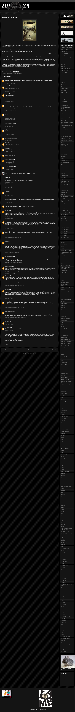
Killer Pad (63, 414)
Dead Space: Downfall (65, 339)
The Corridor (63, 563)
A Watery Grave (64, 51)
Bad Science (63, 82)
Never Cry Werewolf (65, 448)
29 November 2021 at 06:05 (10, 273)
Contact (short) (64, 320)
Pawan (6, 191)
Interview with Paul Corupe (66, 131)
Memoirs (62, 142)
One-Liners (63, 173)
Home (4, 11)
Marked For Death (64, 429)
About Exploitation (64, 53)
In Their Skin (63, 399)
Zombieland (63, 651)
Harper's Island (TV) (65, 379)
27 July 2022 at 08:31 (9, 341)
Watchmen (63, 640)
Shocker (62, 507)
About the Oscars (64, 70)
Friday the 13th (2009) (65, 364)
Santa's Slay (63, 501)
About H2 (63, 55)
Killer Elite (63, 412)
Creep (62, 322)
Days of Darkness (64, 335)
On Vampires (63, 168)
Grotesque (63, 375)
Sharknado (63, 505)
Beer (62, 86)
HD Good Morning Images (10, 155)
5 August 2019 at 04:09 (9, 134)
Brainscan (63, 305)
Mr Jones (63, 439)
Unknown (7, 210)
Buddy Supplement (9, 231)
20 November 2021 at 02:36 (10, 264)
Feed (62, 360)
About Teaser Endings (65, 68)
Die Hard (63, 347)
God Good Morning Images (10, 119)
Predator (62, 469)
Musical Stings (64, 149)
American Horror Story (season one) (65, 268)
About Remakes (64, 62)
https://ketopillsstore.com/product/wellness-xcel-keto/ (14, 271)
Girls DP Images (32, 106)
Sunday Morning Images (40, 106)
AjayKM (6, 129)
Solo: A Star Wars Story (65, 531)
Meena (6, 142)
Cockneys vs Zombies (65, 318)
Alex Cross (63, 257)
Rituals (62, 488)
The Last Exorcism (64, 587)
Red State (63, 479)
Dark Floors (63, 333)
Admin (6, 220)
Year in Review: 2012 (65, 229)
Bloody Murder (64, 301)
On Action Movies (64, 152)
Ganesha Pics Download (17, 106)
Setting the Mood (64, 179)
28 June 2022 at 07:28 (9, 324)
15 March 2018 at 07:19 (9, 126)
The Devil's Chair (64, 565)
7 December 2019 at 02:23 (10, 157)
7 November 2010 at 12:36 (10, 83)
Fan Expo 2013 (64, 101)
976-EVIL (63, 248)
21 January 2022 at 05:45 (9, 308)
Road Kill (63, 490)
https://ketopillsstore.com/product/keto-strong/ (13, 262)
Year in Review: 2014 (65, 233)
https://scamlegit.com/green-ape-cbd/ (12, 252)
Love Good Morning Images (10, 117)
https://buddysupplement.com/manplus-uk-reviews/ (14, 307)
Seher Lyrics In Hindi (18, 328)
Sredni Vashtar (64, 192)
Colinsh (6, 204)
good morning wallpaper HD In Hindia (12, 88)
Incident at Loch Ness (65, 401)
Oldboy (62, 450)
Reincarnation (63, 484)
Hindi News (33, 173)
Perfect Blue (63, 460)
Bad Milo (62, 280)
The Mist (62, 592)
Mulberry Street (64, 441)
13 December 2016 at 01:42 (10, 91)
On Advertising (64, 154)
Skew (62, 515)
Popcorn (62, 467)
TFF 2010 (63, 198)
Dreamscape (63, 352)
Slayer (62, 520)
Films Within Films (64, 105)
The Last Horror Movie (65, 589)
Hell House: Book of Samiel (66, 387)
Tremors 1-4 (63, 622)
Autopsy (62, 278)
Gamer (62, 371)
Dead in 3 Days (64, 337)
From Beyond (63, 366)
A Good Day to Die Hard (66, 250)
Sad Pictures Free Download (14, 144)
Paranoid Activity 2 (64, 458)
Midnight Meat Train (65, 431)
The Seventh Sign (64, 608)
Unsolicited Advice (64, 220)
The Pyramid (63, 604)
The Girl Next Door (64, 576)
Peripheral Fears (64, 175)
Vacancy (62, 634)
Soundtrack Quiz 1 (64, 188)
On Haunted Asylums (65, 160)
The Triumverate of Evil (65, 212)
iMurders (62, 397)
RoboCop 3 (63, 492)
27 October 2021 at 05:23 (9, 238)
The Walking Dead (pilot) (66, 616)
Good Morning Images (9, 115)
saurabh (6, 85)
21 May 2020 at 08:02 (9, 169)
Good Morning (7, 114)
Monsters (63, 435)
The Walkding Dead (15, 73)
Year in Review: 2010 (65, 225)
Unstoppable (63, 630)
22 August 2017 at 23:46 (9, 101)
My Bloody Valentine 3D (65, 446)
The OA (62, 598)
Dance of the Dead (64, 328)
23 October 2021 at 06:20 (9, 228)
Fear (62, 358)
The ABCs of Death (65, 548)
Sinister (62, 511)
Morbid (62, 437)
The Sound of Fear (64, 210)
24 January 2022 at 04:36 (9, 319)
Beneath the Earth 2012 (65, 88)
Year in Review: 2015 (65, 235)
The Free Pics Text (29, 200)
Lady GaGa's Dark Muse (66, 136)
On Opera (63, 164)
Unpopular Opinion (64, 218)
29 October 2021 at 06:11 (9, 253)
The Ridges (63, 606)
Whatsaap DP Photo (9, 106)
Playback (63, 465)
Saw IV (62, 503)
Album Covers (64, 76)
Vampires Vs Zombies (65, 636)
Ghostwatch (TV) (64, 373)
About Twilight (64, 72)
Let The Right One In (65, 420)
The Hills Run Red (64, 580)
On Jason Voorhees (65, 162)
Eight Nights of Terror (65, 99)
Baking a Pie (63, 84)
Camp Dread (63, 307)
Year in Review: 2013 (65, 231)
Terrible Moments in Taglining (67, 196)
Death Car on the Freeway (66, 341)
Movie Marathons (64, 147)
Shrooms (63, 509)
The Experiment (64, 569)
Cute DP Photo (26, 106)
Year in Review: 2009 (65, 222)
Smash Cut (63, 524)
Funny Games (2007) (65, 368)
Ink (61, 403)
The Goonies (63, 578)
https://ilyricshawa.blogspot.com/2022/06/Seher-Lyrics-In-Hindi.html (25, 323)
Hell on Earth (63, 120)
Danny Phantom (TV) (65, 330)
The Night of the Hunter (65, 594)
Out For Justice (64, 454)
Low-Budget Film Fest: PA (66, 138)
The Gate (63, 574)
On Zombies (63, 171)
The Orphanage (64, 600)
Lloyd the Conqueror (65, 422)
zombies (20, 73)
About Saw (63, 64)
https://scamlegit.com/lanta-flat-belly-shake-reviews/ (14, 297)
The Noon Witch (64, 208)
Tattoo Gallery (63, 194)
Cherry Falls (63, 316)
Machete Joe (63, 425)
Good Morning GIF (8, 187)
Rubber (62, 498)
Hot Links (25, 11)
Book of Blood (64, 303)
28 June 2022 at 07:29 (9, 330)
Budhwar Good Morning (9, 161)
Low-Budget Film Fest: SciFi (66, 140)
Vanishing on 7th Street (65, 638)
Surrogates (63, 544)
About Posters (64, 59)
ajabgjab (6, 171)
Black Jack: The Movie (65, 297)
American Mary (64, 270)
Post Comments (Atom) (32, 353)
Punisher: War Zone (65, 471)
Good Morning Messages (9, 183)
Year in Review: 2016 (65, 237)
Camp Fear (63, 309)
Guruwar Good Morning (10, 162)
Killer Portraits (64, 134)
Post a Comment (7, 344)
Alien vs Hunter (64, 260)
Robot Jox (63, 496)
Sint (62, 513)
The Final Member (64, 571)
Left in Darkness (64, 418)
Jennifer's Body (64, 410)
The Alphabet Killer (65, 550)
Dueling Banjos (64, 96)
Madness (63, 427)
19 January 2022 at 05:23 (9, 298)
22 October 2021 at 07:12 (9, 218)
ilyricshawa (7, 321)
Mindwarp (63, 433)
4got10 (62, 246)
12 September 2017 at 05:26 (10, 110)
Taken (62, 546)
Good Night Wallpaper (13, 138)
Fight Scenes (63, 103)
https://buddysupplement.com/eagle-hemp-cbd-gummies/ (15, 317)
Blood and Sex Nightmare (66, 299)
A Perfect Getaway (64, 255)
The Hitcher (63, 582)
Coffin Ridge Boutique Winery (67, 92)
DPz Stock (7, 332)
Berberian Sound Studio (66, 295)
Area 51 (62, 276)
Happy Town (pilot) (64, 377)
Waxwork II (63, 642)
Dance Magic (63, 94)
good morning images (9, 123)
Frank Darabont (8, 73)
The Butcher (63, 555)
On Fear (62, 158)
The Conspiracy (64, 561)
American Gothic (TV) (65, 265)
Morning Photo (7, 98)
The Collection (64, 559)
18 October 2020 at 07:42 (9, 195)
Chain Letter (63, 314)
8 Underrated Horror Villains (66, 47)
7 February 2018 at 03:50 (9, 121)
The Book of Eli (64, 552)
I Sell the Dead (64, 393)
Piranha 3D (63, 463)
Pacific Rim (63, 456)
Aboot (10, 11)
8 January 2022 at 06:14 (9, 287)
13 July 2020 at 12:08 (9, 188)
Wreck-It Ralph (64, 647)
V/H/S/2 (62, 632)
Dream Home (63, 349)
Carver (62, 311)
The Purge (63, 602)
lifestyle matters (8, 131)
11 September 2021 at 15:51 (10, 202)
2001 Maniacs (64, 244)
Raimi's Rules (63, 177)
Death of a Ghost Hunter (66, 345)
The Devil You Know (65, 203)
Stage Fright (63, 537)
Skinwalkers (63, 517)
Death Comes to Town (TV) (66, 343)
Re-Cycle (63, 475)
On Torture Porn (64, 166)
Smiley (62, 526)
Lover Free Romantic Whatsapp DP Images (15, 149)
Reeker (62, 482)
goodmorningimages (9, 159)
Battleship (63, 289)
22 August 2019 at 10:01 (9, 145)
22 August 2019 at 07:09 (9, 140)
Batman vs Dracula (65, 282)
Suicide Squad (64, 542)
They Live (63, 618)
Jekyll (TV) (63, 408)
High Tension (63, 389)
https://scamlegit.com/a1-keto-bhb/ (11, 216)
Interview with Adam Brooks (66, 129)
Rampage (63, 473)
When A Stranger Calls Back (66, 644)
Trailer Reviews (64, 216)
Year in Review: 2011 (65, 227)
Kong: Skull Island (64, 416)
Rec (62, 477)
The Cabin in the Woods (66, 557)
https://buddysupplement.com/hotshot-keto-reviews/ (14, 285)
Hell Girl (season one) (65, 384)
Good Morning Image (9, 184)
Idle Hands (63, 395)
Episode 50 (63, 354)
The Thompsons (64, 614)
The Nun (62, 596)
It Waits (62, 406)
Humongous (63, 391)
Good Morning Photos (9, 182)
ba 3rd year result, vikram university (27, 206)
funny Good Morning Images (10, 118)
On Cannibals (63, 156)
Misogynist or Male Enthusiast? (64, 145)
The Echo (63, 567)
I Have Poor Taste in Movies (66, 125)
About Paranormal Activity (66, 57)
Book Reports (63, 90)
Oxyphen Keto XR (8, 256)
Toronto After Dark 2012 (65, 214)
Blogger (44, 709)
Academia (63, 74)
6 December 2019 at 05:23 (10, 151)
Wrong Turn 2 (63, 649)
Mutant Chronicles (64, 444)
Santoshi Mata (7, 167)
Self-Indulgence (17, 11)
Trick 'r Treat (63, 624)
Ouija (62, 452)
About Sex (63, 66)
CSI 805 (62, 326)
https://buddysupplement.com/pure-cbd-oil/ (13, 237)
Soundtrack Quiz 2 (64, 190)
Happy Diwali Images (9, 186)
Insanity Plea (63, 127)
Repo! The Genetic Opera (66, 486)
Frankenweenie (64, 362)
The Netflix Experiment (65, 206)
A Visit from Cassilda (65, 49)
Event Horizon (64, 356)
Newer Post (4, 349)
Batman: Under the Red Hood (67, 287)
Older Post (54, 349)
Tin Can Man (63, 620)
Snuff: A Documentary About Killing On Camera (66, 529)
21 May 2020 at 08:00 (9, 163)
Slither (62, 522)
